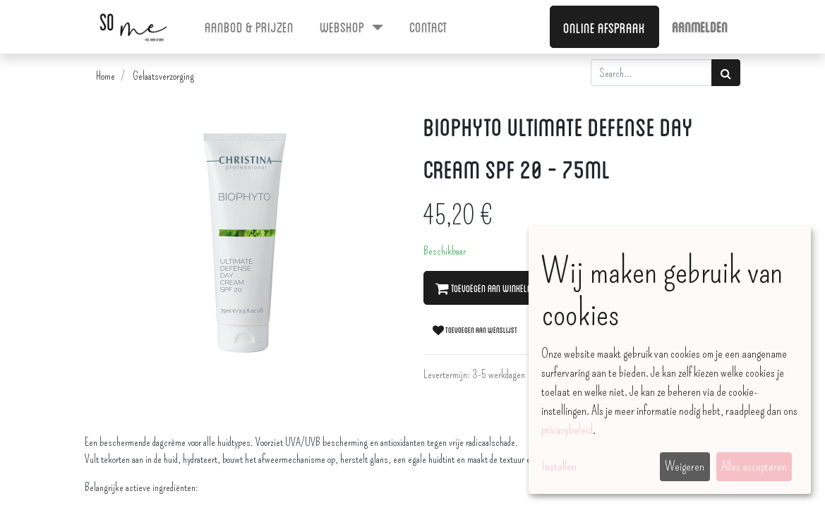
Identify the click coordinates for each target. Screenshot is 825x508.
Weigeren (684, 466)
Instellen (559, 466)
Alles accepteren (754, 466)
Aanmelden (700, 26)
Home (105, 76)
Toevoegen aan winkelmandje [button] (495, 288)
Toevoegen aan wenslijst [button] (475, 329)
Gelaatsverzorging (163, 76)
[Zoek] (725, 72)
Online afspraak (604, 26)
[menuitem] (249, 26)
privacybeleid (567, 429)
